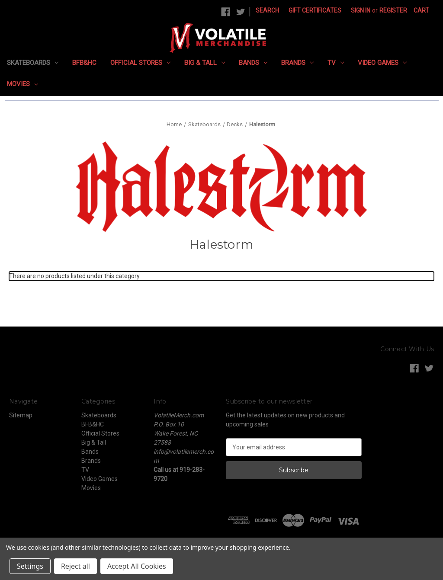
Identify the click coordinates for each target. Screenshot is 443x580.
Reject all (75, 566)
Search (267, 10)
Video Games (382, 63)
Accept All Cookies (136, 566)
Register (393, 10)
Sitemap (20, 415)
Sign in (360, 10)
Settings (30, 566)
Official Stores (140, 63)
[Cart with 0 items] (421, 10)
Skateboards (32, 63)
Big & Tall (204, 63)
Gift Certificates (315, 10)
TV (335, 63)
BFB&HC (84, 63)
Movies (22, 84)
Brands (297, 63)
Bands (253, 63)
